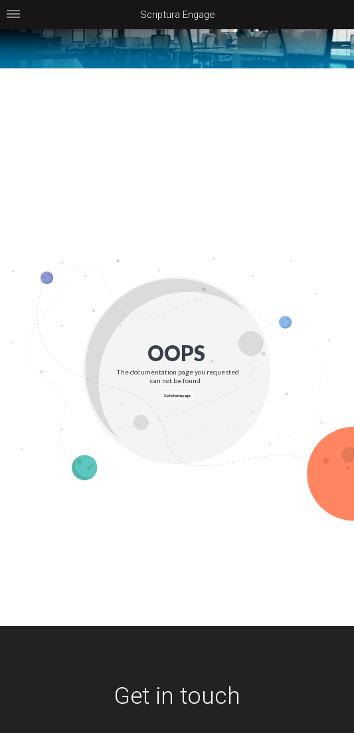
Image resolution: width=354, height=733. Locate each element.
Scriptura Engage (177, 15)
